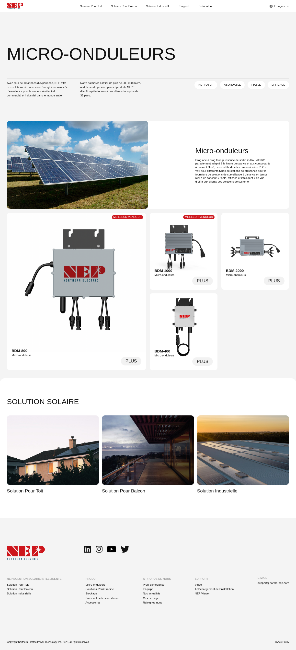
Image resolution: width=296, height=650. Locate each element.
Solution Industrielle (19, 593)
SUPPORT (201, 578)
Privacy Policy (281, 642)
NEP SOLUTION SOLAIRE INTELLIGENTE (34, 578)
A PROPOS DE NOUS (157, 578)
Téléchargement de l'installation (214, 589)
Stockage (91, 593)
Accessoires (92, 602)
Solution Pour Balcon (20, 589)
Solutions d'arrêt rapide (99, 589)
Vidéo (198, 584)
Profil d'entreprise (153, 584)
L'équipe (148, 589)
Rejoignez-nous (152, 602)
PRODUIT (91, 578)
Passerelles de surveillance (102, 598)
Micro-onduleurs (95, 584)
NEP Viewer (202, 593)
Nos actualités (151, 593)
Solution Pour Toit (18, 584)
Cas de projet (151, 598)
